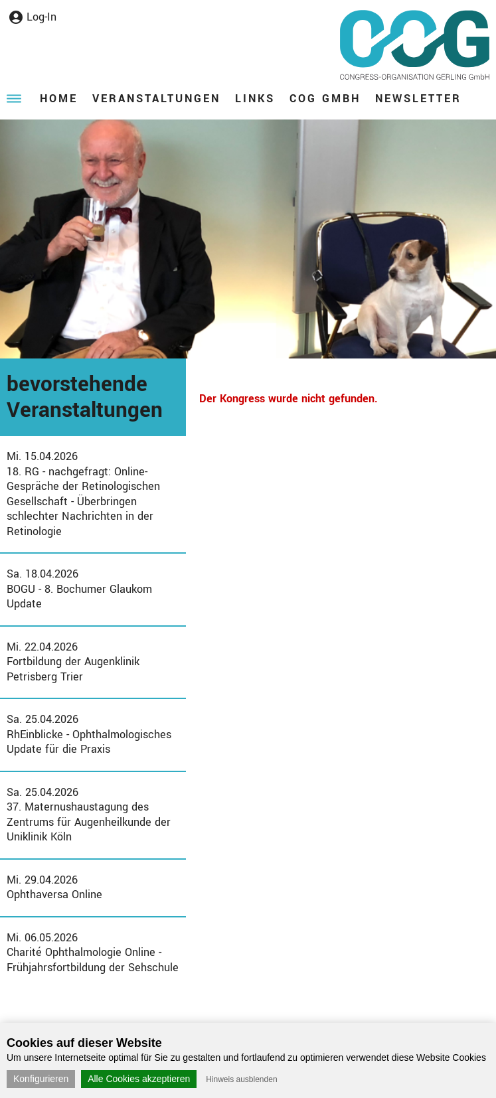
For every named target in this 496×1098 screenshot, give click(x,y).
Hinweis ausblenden (241, 1079)
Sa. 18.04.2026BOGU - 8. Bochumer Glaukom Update (79, 588)
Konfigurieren (40, 1078)
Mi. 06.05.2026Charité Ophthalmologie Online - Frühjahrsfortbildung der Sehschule (93, 952)
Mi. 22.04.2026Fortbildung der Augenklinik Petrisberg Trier (73, 661)
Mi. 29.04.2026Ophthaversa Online (54, 887)
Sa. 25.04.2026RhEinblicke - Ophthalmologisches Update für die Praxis (89, 734)
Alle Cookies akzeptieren (139, 1078)
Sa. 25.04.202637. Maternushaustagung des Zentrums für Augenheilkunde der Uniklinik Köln (89, 815)
